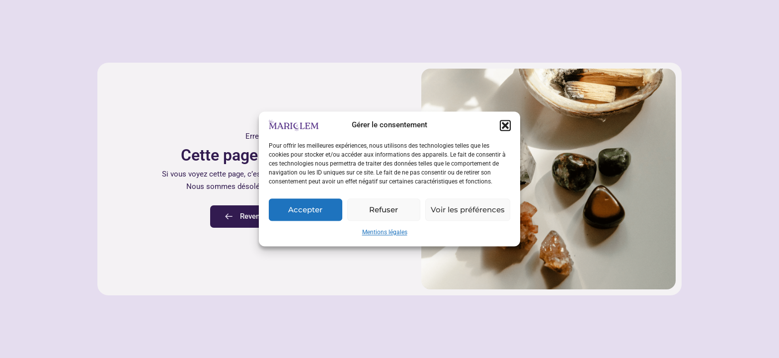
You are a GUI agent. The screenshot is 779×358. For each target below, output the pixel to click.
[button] (505, 125)
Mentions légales (384, 232)
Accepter (305, 209)
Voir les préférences (468, 209)
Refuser (383, 209)
